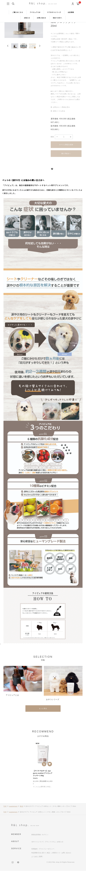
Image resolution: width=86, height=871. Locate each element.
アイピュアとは (35, 12)
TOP (5, 806)
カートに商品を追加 (66, 144)
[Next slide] (39, 47)
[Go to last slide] (8, 47)
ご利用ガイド (55, 853)
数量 (52, 137)
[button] (15, 47)
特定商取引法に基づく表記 (40, 853)
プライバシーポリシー (46, 849)
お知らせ (27, 18)
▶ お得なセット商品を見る (60, 107)
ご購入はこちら (17, 12)
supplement (13, 806)
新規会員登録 (36, 835)
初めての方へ (57, 18)
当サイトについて (37, 842)
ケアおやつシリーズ (54, 12)
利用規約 (34, 849)
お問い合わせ (41, 18)
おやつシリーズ (52, 699)
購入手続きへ (66, 153)
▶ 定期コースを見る (58, 111)
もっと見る (43, 708)
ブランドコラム (50, 842)
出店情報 (71, 12)
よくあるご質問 (36, 857)
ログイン (45, 835)
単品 (21, 806)
